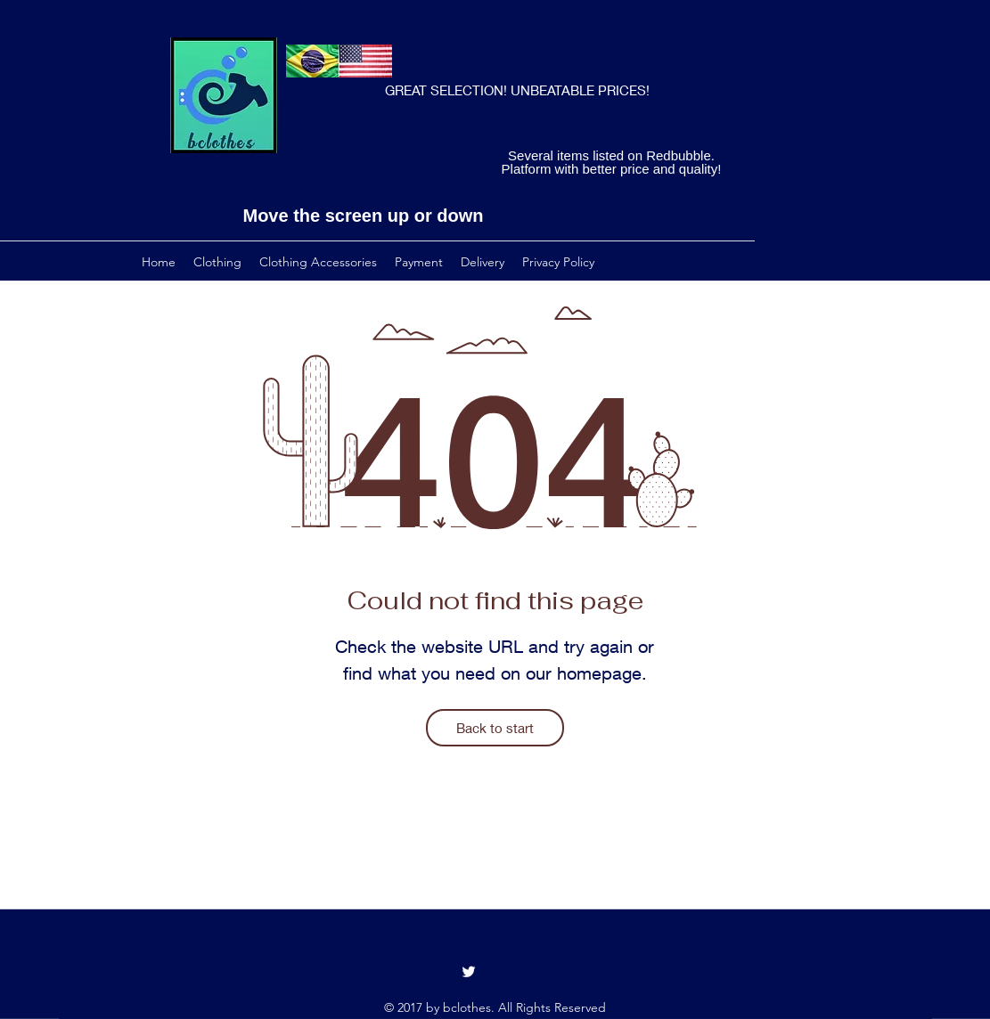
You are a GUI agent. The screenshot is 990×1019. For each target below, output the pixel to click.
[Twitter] (469, 972)
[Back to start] (495, 727)
